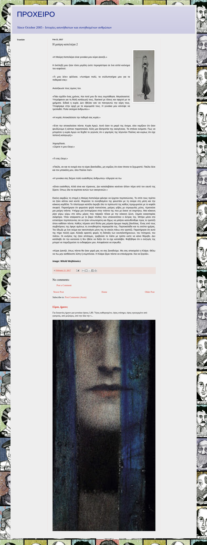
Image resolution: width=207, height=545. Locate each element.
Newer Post (58, 292)
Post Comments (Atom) (76, 297)
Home (104, 292)
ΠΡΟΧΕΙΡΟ (36, 14)
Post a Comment (64, 285)
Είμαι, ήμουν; (60, 306)
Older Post (150, 292)
